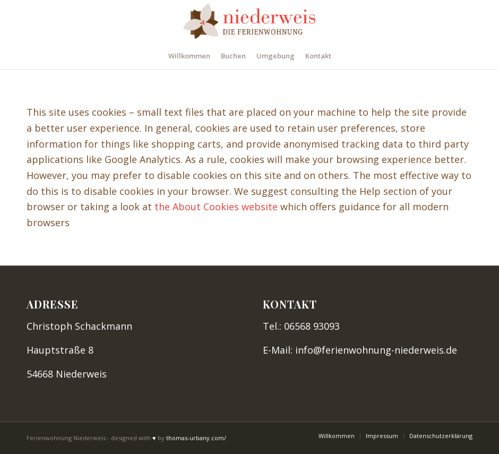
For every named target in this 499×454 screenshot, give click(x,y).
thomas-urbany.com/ (196, 438)
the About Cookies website (216, 206)
